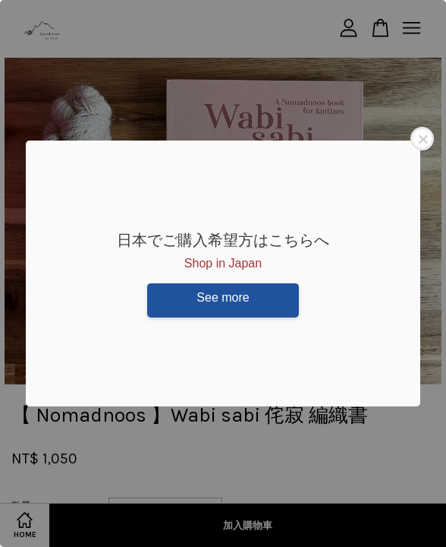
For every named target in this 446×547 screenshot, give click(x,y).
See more (222, 297)
